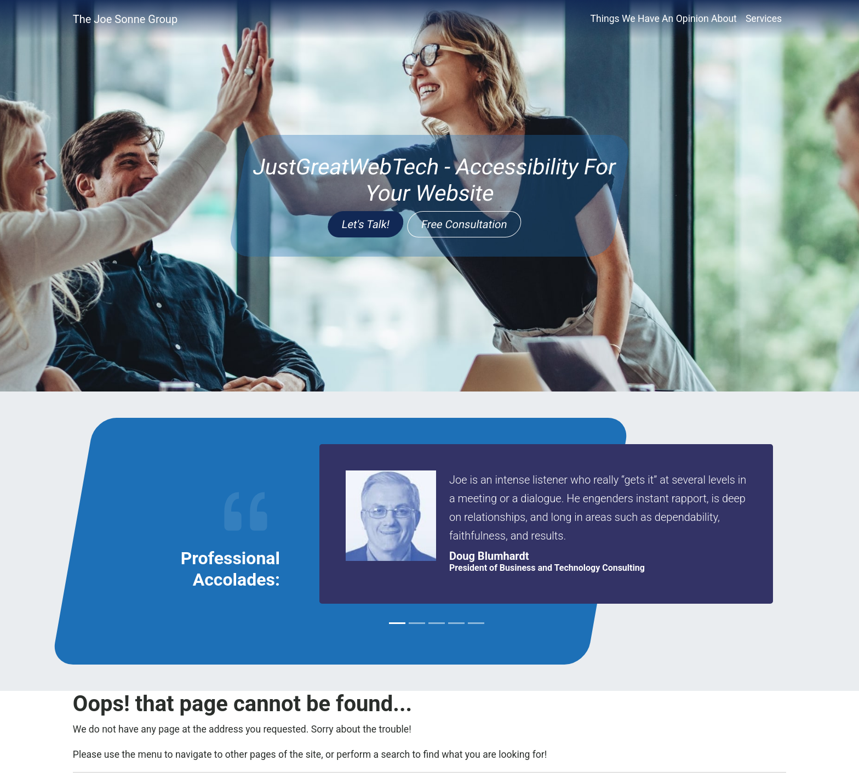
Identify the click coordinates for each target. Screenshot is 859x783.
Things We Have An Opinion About (663, 18)
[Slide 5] (476, 623)
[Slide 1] (397, 623)
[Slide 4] (456, 623)
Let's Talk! (366, 224)
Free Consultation (464, 224)
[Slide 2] (417, 623)
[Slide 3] (436, 623)
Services (764, 18)
